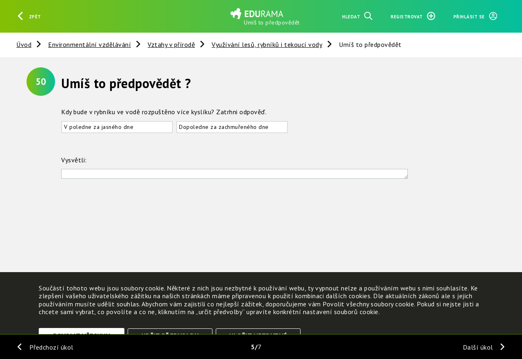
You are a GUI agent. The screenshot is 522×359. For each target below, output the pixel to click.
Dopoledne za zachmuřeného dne (224, 127)
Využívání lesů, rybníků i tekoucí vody (267, 44)
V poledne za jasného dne (98, 127)
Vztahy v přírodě (171, 44)
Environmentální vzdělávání (89, 44)
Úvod (23, 44)
